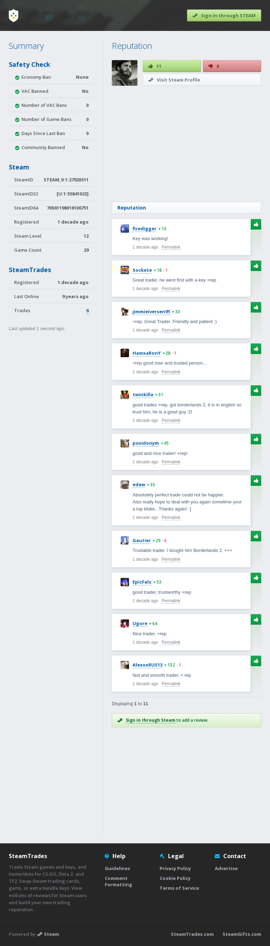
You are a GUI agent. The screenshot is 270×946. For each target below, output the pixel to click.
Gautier (142, 540)
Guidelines (117, 868)
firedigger (144, 228)
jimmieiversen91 (151, 311)
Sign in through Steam (150, 720)
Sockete (142, 270)
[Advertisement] (186, 144)
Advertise (226, 868)
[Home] (13, 15)
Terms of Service (179, 888)
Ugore (140, 623)
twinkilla (143, 394)
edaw (139, 484)
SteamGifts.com (242, 934)
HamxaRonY (147, 353)
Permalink (171, 247)
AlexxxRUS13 (147, 665)
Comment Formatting (118, 881)
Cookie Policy (175, 878)
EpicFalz (142, 582)
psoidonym (146, 443)
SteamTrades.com (192, 934)
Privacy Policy (175, 868)
